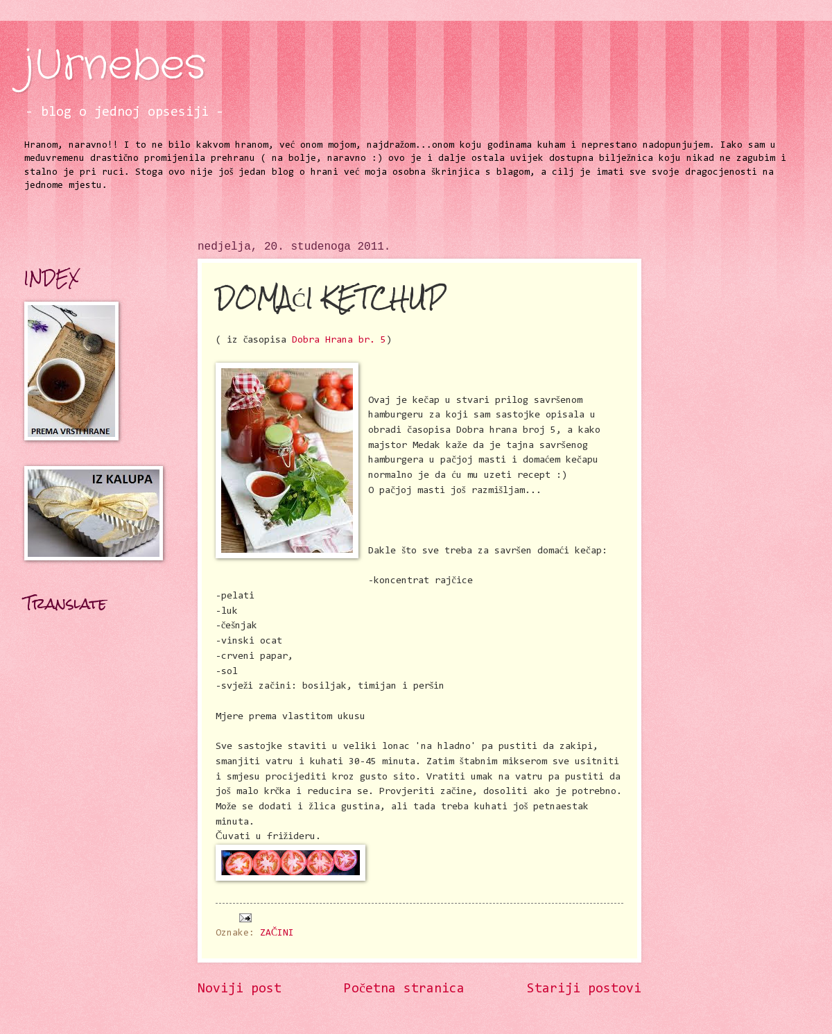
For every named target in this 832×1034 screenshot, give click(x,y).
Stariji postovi (584, 989)
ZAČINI (277, 933)
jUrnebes (115, 66)
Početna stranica (404, 989)
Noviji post (239, 989)
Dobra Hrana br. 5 (339, 340)
